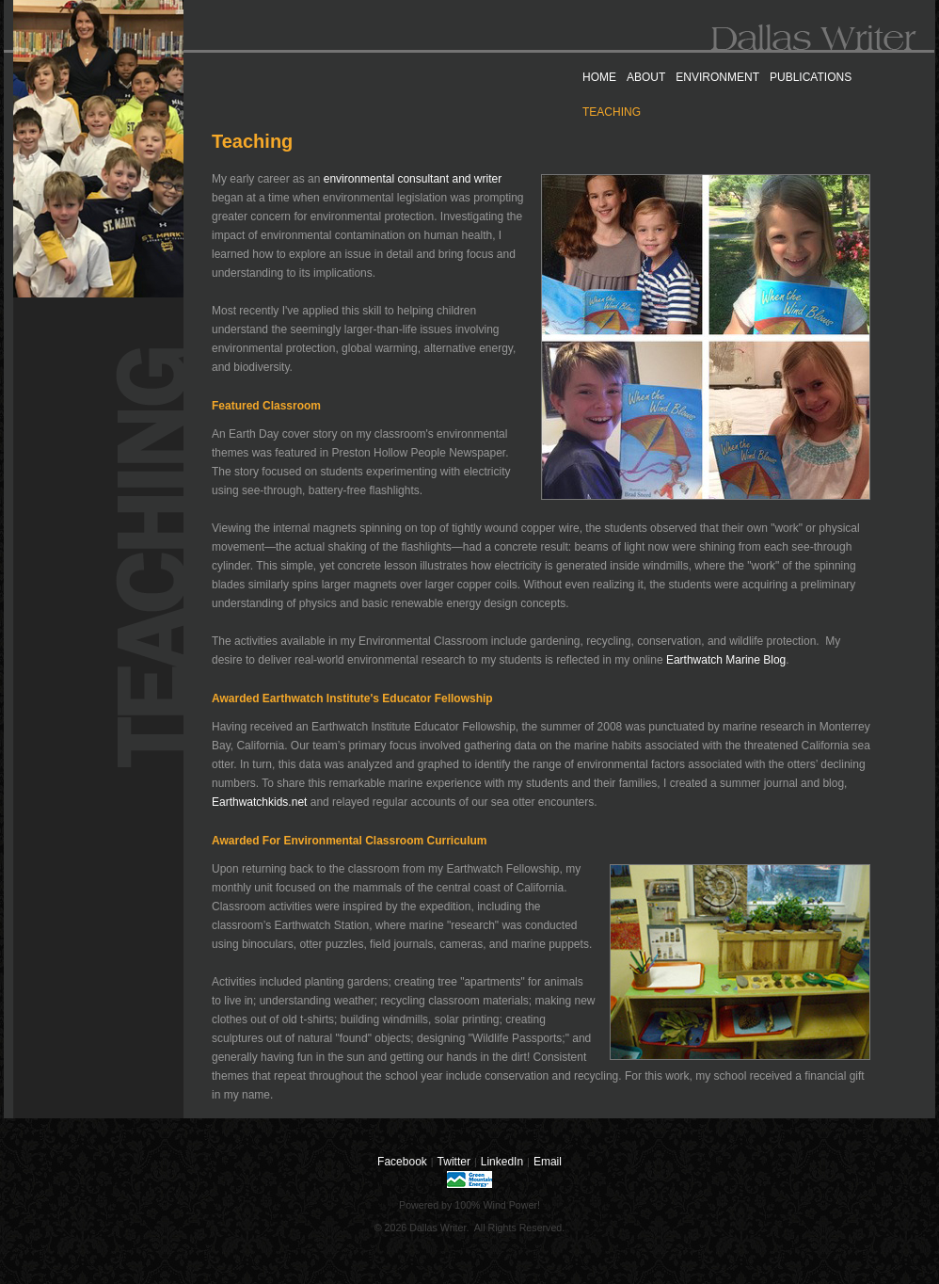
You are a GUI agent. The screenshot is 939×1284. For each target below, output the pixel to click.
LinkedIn (502, 1161)
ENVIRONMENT (717, 77)
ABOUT (646, 77)
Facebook (402, 1161)
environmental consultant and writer (412, 178)
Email (547, 1161)
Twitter (454, 1161)
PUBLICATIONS (810, 77)
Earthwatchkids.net (259, 802)
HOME (599, 77)
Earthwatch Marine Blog (726, 659)
